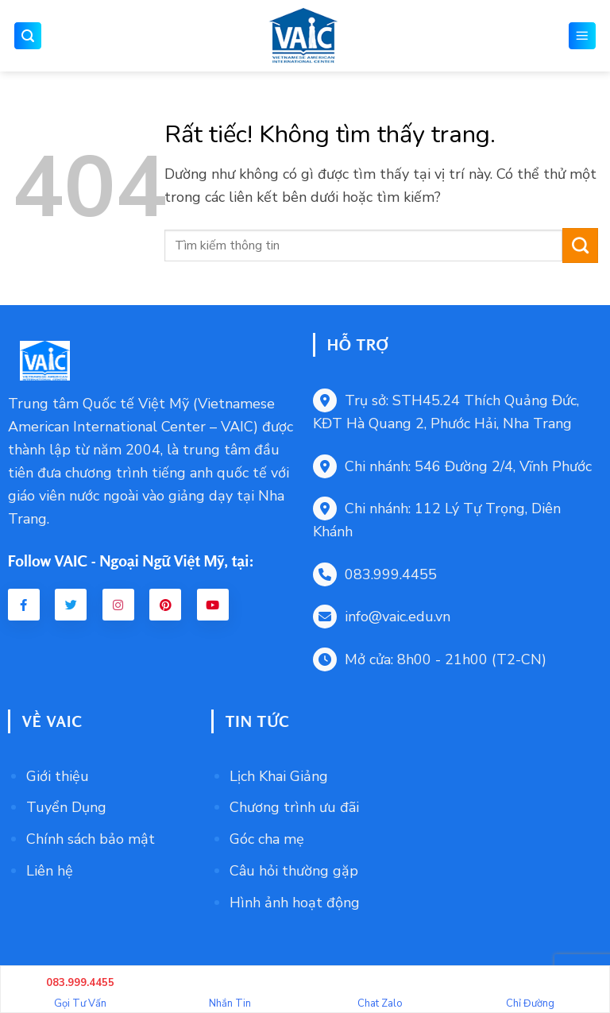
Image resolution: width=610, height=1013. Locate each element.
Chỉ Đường (530, 991)
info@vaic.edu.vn (381, 616)
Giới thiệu (57, 776)
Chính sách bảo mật (90, 839)
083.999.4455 (375, 574)
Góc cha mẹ (267, 839)
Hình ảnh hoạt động (295, 902)
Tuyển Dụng (66, 807)
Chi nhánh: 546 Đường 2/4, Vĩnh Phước (452, 466)
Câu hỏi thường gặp (294, 870)
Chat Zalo (380, 991)
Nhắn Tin (230, 991)
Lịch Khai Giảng (279, 776)
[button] (28, 36)
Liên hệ (49, 870)
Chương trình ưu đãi (294, 807)
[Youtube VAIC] (213, 605)
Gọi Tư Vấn (80, 991)
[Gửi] (580, 245)
